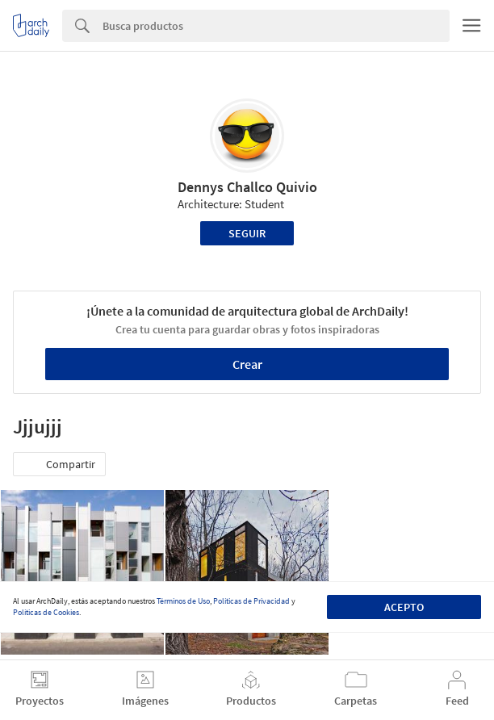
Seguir (247, 233)
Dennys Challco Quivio (247, 187)
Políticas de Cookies (46, 612)
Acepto (404, 607)
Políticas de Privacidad (251, 601)
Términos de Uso (183, 601)
